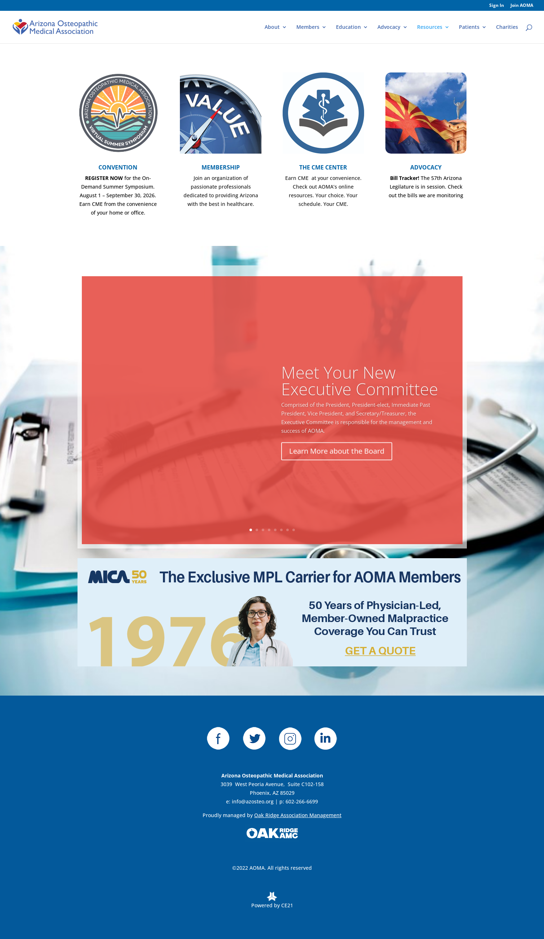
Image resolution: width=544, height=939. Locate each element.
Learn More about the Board (336, 461)
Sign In (496, 5)
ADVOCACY (426, 167)
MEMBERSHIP (221, 167)
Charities (507, 27)
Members (307, 27)
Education (348, 27)
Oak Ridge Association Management (297, 815)
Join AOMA (521, 5)
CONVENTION (117, 167)
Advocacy (389, 27)
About (272, 27)
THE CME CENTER (323, 167)
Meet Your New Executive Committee (359, 390)
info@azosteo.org (253, 801)
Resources (429, 27)
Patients (469, 27)
